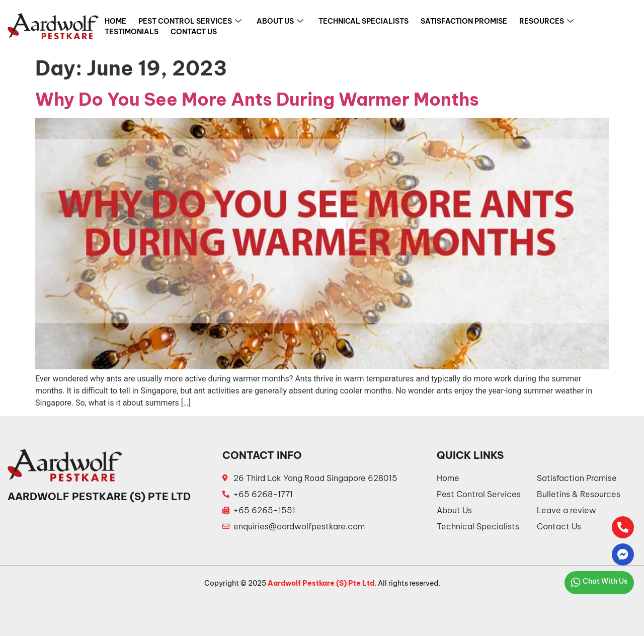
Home (115, 21)
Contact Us (194, 31)
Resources (546, 22)
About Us (280, 22)
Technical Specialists (363, 21)
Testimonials (131, 31)
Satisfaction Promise (464, 21)
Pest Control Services (190, 22)
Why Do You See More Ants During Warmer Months (257, 99)
